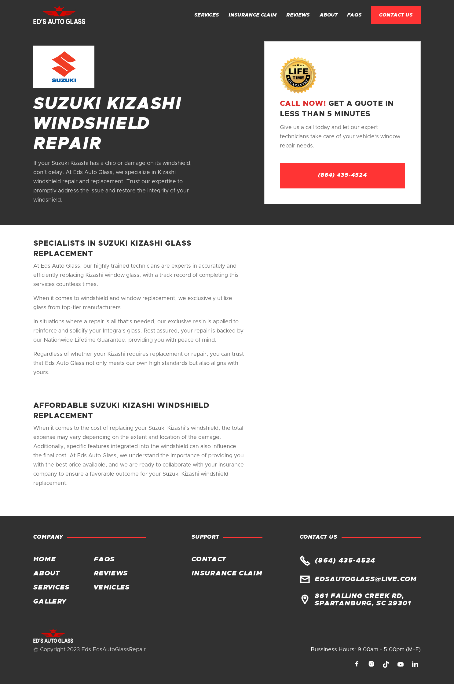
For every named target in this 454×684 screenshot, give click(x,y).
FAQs (354, 15)
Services (206, 15)
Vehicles (112, 587)
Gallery (49, 601)
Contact (209, 559)
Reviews (297, 15)
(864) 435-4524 (342, 175)
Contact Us (396, 15)
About (329, 15)
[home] (59, 15)
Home (44, 559)
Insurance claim (252, 15)
